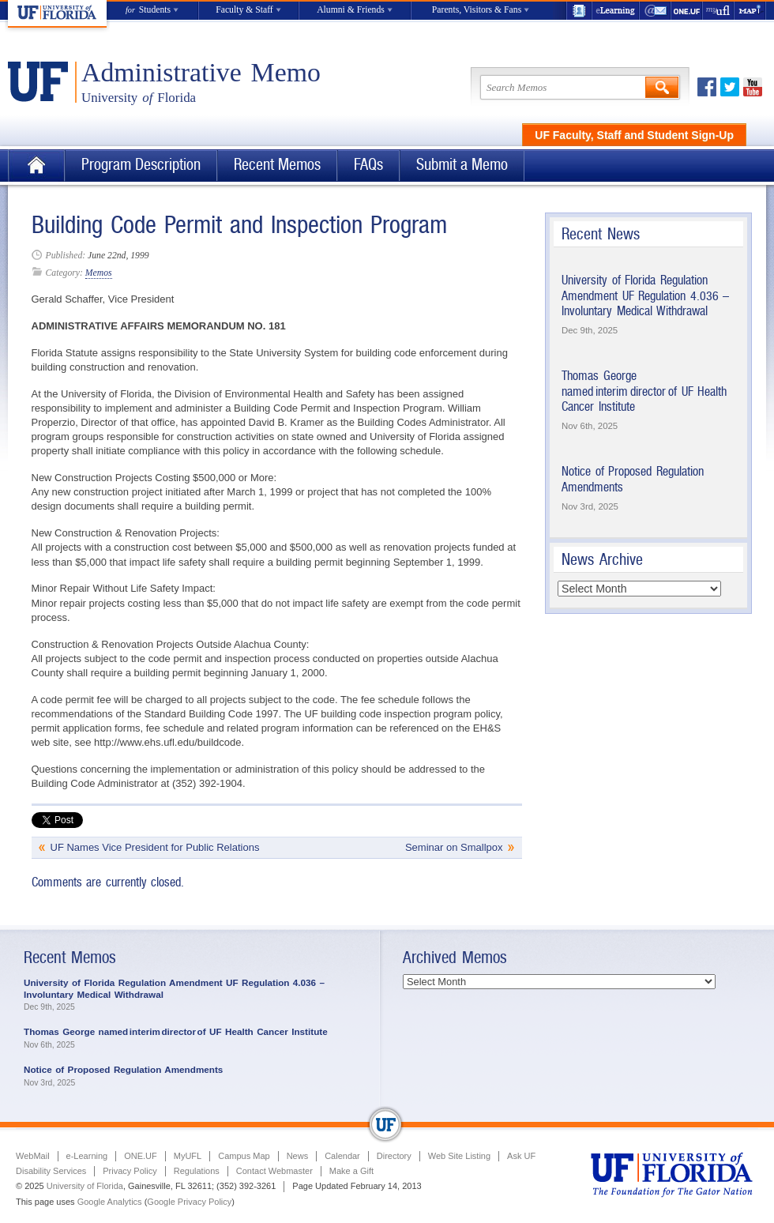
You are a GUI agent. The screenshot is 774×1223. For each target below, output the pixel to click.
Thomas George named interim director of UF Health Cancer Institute (644, 391)
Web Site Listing (459, 1156)
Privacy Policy (129, 1171)
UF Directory (578, 11)
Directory (394, 1156)
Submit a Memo (462, 165)
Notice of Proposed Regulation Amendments (123, 1069)
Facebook (706, 86)
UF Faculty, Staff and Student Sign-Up (634, 135)
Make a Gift (351, 1171)
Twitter (729, 86)
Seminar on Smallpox (454, 847)
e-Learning (616, 11)
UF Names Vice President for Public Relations (155, 847)
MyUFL (187, 1156)
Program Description (141, 165)
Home (36, 165)
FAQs (368, 165)
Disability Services (51, 1171)
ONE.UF (687, 11)
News (298, 1156)
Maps (750, 11)
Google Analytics (109, 1201)
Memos (98, 273)
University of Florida (85, 1186)
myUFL (719, 11)
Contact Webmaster (274, 1171)
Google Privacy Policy (189, 1201)
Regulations (197, 1171)
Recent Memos (277, 165)
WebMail (655, 11)
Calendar (342, 1156)
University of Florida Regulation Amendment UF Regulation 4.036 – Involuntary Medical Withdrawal (645, 295)
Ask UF (521, 1156)
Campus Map (243, 1156)
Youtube (752, 86)
